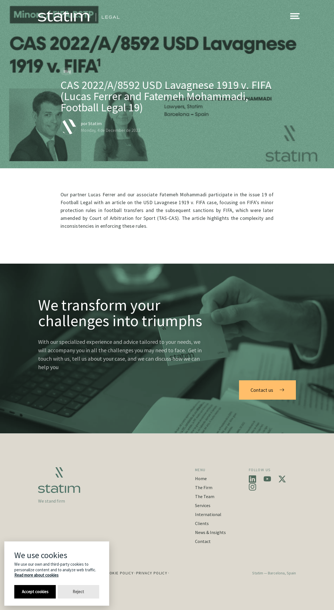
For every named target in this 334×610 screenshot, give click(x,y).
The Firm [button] (203, 487)
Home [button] (201, 478)
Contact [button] (203, 541)
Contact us (267, 390)
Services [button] (202, 505)
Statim (95, 123)
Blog (67, 71)
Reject (78, 591)
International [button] (208, 514)
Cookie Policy (119, 573)
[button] (294, 16)
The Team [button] (204, 496)
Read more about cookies (36, 575)
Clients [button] (202, 523)
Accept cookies (35, 591)
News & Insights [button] (210, 532)
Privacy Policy (151, 573)
